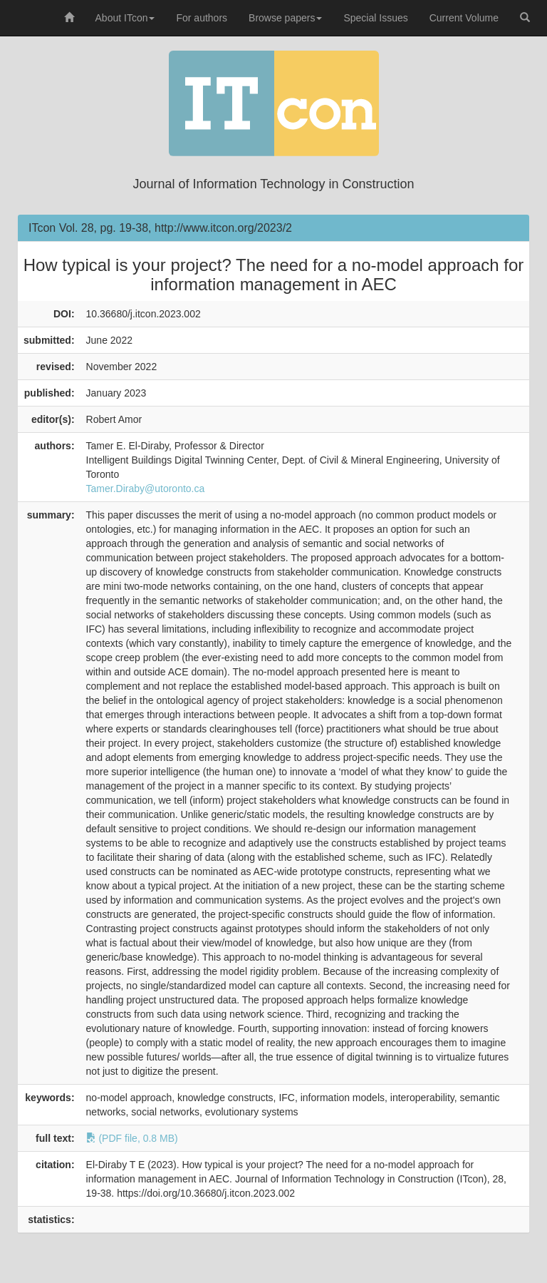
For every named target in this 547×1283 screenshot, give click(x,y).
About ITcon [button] (125, 18)
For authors (201, 18)
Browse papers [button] (285, 18)
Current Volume (464, 18)
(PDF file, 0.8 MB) (132, 1138)
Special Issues (375, 18)
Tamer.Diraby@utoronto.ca (145, 488)
